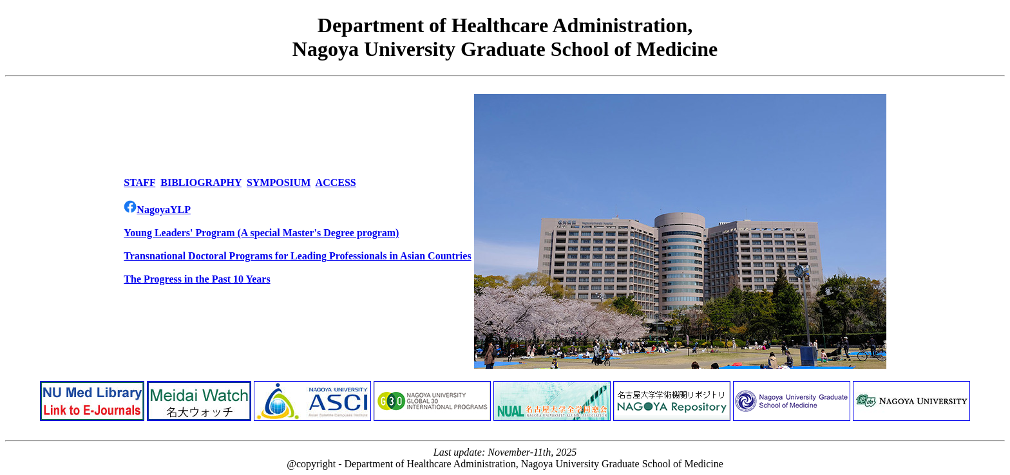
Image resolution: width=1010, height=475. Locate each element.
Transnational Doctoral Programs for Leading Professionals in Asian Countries (297, 255)
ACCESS (336, 182)
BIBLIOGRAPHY (201, 182)
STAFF (139, 182)
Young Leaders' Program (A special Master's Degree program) (261, 232)
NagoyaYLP (157, 209)
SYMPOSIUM (279, 182)
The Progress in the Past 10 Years (197, 279)
